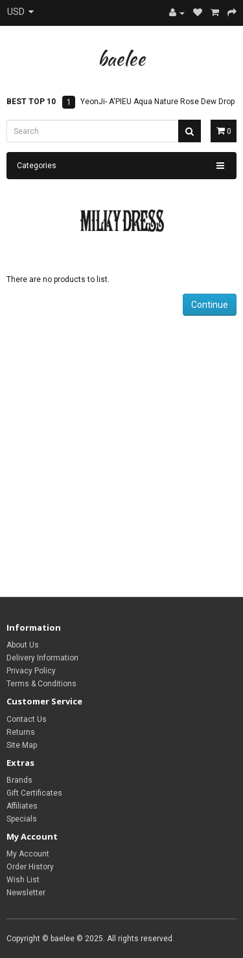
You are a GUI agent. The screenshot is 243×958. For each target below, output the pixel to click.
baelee (121, 58)
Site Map (21, 745)
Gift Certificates (34, 793)
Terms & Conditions (41, 683)
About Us (22, 644)
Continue (209, 304)
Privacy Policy (31, 670)
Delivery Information (42, 657)
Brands (19, 780)
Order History (30, 866)
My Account (27, 853)
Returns (20, 732)
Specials (21, 818)
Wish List (23, 879)
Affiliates (22, 806)
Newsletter (25, 892)
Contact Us (26, 719)
